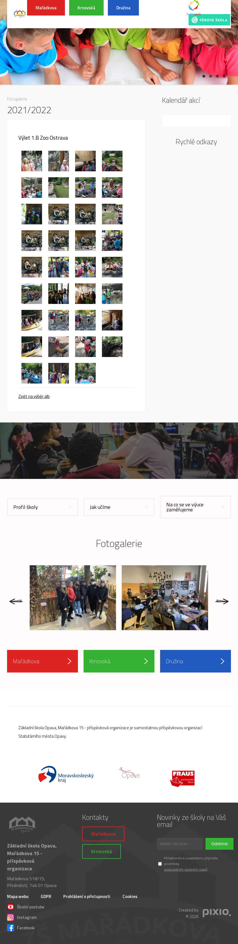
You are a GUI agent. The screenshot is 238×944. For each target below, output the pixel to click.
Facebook (21, 927)
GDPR (46, 896)
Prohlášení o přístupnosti (86, 896)
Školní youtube (25, 906)
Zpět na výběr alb (34, 396)
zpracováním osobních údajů (185, 869)
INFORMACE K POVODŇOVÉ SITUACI (163, 14)
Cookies (130, 896)
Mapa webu (18, 896)
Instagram (22, 916)
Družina (123, 8)
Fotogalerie (17, 99)
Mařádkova (46, 8)
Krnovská (86, 8)
